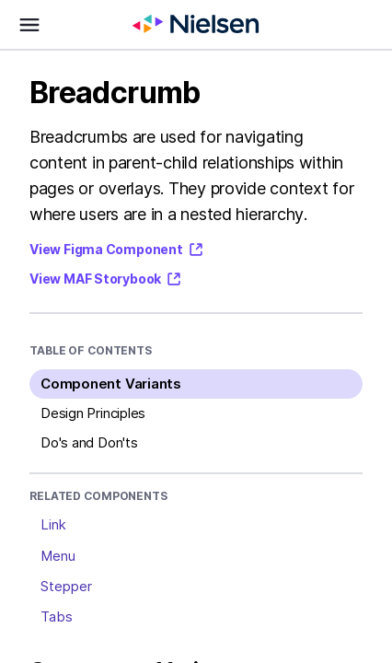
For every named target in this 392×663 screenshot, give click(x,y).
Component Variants (110, 383)
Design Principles (92, 413)
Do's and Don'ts (89, 442)
